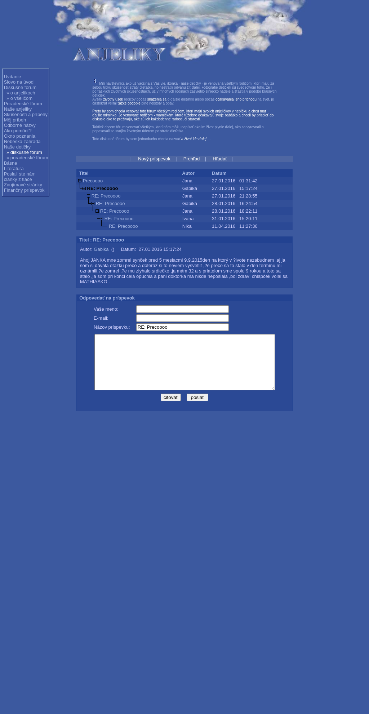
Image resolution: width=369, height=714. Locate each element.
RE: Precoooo (106, 196)
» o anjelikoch (20, 93)
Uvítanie (12, 76)
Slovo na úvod (19, 82)
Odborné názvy (20, 125)
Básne (10, 163)
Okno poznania (19, 136)
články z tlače (18, 179)
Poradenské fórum (23, 103)
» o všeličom (19, 98)
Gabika (101, 249)
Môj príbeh (15, 120)
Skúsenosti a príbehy (26, 114)
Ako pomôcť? (18, 130)
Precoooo (93, 180)
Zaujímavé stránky (23, 184)
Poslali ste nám (20, 174)
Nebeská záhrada (22, 141)
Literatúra (14, 168)
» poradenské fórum (27, 157)
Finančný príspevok (24, 190)
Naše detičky (17, 147)
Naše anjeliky (18, 109)
